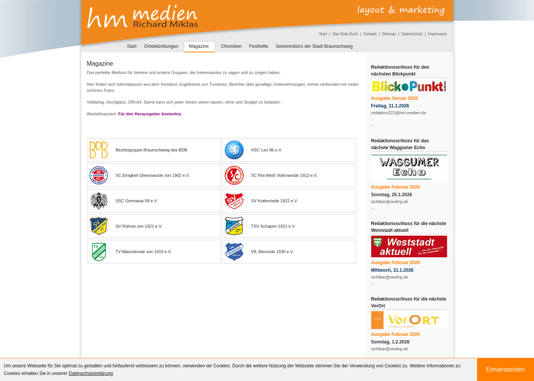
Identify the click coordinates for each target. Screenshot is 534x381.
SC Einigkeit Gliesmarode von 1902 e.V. (139, 175)
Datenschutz (412, 34)
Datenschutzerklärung (91, 373)
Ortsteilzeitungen (161, 46)
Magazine (199, 46)
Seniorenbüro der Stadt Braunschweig (314, 46)
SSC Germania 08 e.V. (123, 200)
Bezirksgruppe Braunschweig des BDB (138, 149)
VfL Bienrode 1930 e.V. (259, 251)
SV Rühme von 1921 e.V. (125, 226)
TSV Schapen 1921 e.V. (260, 226)
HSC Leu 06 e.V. (253, 149)
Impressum (437, 34)
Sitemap (389, 34)
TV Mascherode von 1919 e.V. (130, 251)
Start (323, 34)
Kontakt (370, 34)
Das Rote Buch (345, 34)
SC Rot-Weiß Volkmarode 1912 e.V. (271, 175)
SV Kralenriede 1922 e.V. (261, 200)
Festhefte (258, 46)
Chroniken (231, 46)
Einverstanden (505, 369)
